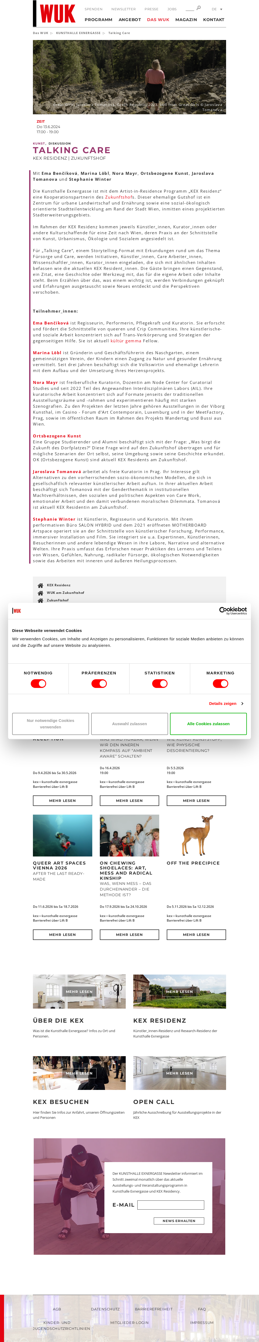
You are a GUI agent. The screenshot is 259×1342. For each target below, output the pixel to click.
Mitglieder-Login (129, 1322)
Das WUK (158, 19)
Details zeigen (222, 703)
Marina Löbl (47, 352)
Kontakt (213, 19)
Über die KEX (58, 1020)
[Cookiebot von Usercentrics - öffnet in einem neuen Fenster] (223, 611)
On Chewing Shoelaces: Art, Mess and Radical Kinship (126, 871)
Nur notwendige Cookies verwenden (50, 723)
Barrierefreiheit (153, 1309)
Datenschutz (105, 1309)
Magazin (186, 19)
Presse (152, 9)
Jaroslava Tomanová (58, 471)
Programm (99, 19)
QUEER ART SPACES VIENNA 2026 (59, 866)
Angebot (130, 19)
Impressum (202, 1322)
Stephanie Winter (54, 519)
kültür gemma (126, 340)
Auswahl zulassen (129, 723)
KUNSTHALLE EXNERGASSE (78, 33)
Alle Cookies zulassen (208, 723)
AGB (57, 1309)
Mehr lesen (62, 800)
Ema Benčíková (51, 323)
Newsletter (123, 9)
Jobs (172, 9)
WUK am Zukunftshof (65, 592)
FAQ (202, 1309)
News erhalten (179, 1221)
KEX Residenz (58, 585)
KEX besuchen (61, 1102)
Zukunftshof (118, 197)
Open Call (154, 1102)
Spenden (94, 9)
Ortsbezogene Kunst (57, 436)
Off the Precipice (193, 863)
